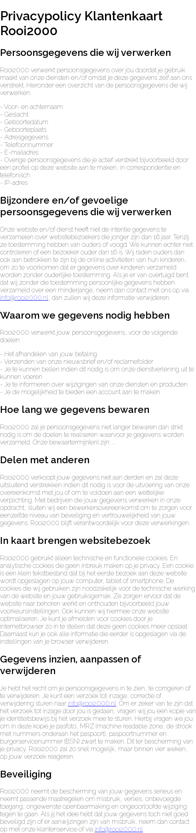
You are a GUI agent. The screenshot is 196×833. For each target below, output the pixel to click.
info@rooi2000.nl (24, 297)
